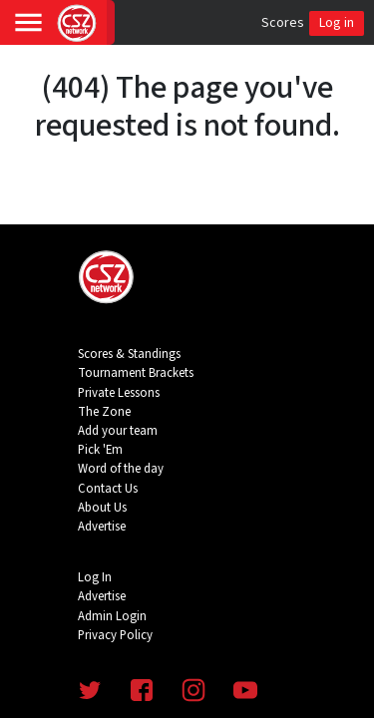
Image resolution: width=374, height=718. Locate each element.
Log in (336, 23)
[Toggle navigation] (28, 22)
